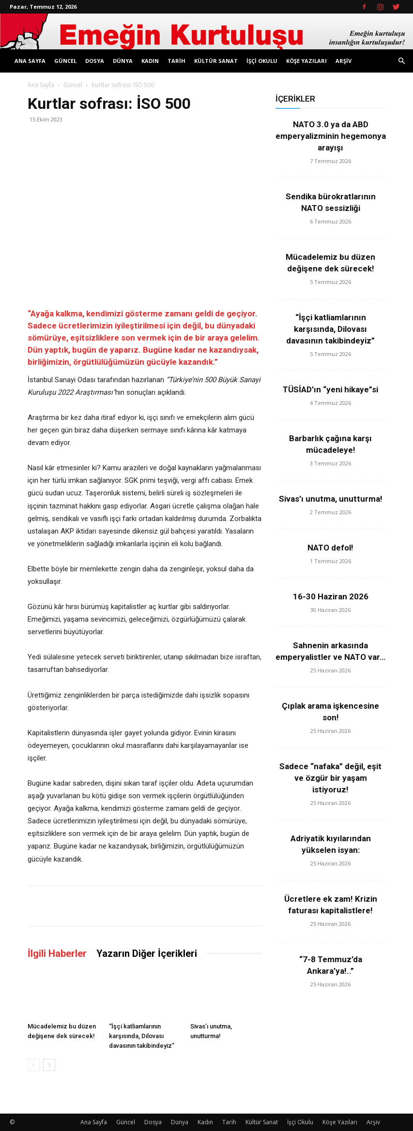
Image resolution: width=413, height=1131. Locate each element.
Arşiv (344, 60)
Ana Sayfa (30, 60)
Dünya (123, 60)
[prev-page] (34, 1065)
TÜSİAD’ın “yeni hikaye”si (330, 389)
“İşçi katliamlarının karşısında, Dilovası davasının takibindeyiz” (141, 1036)
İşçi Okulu (261, 60)
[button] (401, 61)
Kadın (150, 60)
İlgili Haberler (57, 953)
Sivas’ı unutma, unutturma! (330, 499)
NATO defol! (330, 547)
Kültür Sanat (216, 60)
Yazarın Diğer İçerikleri (146, 953)
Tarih (176, 60)
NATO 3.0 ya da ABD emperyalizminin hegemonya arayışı (330, 135)
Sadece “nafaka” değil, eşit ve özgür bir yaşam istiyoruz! (330, 777)
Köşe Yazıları (306, 60)
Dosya (94, 60)
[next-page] (49, 1065)
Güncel (65, 60)
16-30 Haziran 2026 (330, 596)
